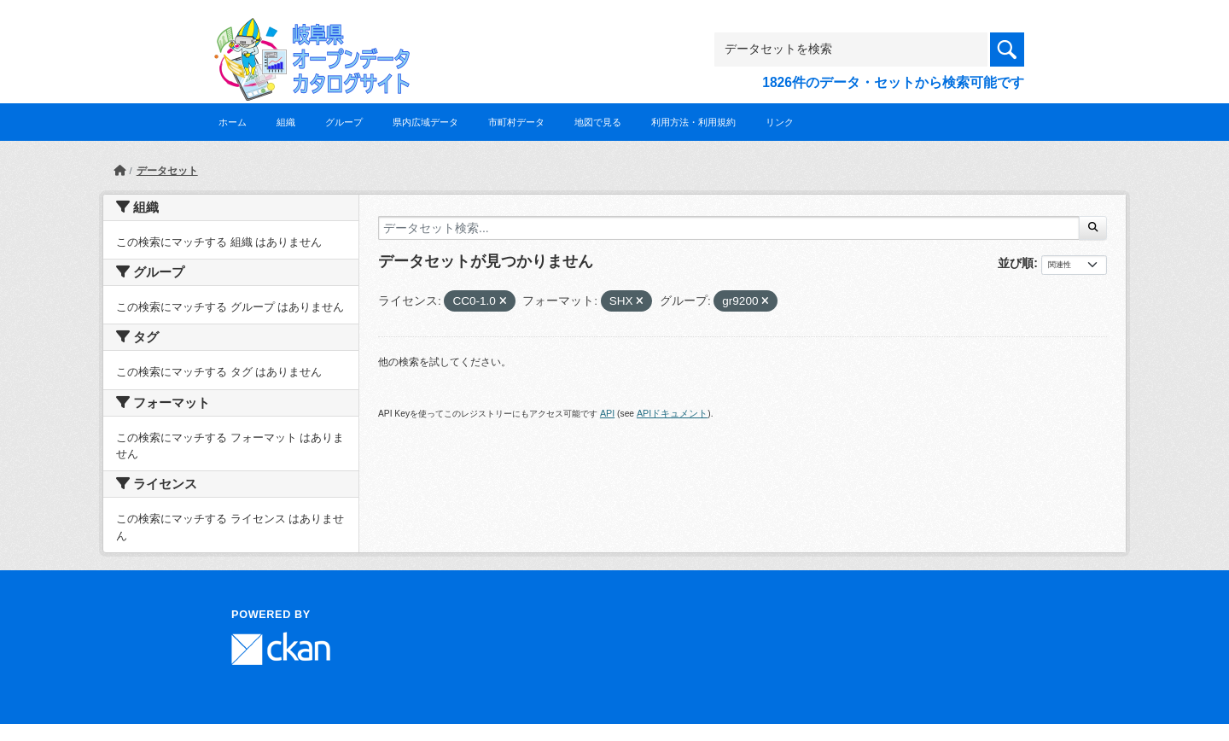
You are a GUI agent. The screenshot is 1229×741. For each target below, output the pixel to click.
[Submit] (1093, 228)
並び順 (1016, 263)
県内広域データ (425, 122)
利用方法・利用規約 (693, 122)
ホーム (232, 122)
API (607, 413)
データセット (167, 171)
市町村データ (516, 122)
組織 (286, 122)
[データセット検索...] (729, 228)
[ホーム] (119, 171)
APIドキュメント (672, 413)
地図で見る (597, 122)
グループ (344, 122)
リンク (780, 122)
